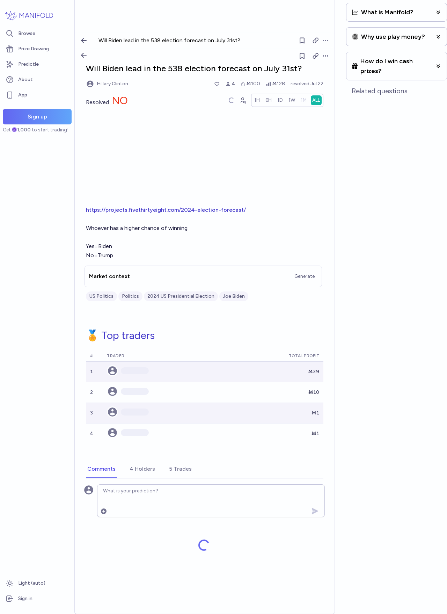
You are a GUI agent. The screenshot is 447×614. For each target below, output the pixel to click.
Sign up (37, 116)
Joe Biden (234, 296)
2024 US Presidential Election (180, 296)
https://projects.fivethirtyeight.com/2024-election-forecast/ (166, 210)
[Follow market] (302, 56)
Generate (305, 276)
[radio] (257, 100)
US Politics (101, 296)
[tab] (101, 469)
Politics (130, 296)
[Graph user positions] (243, 100)
